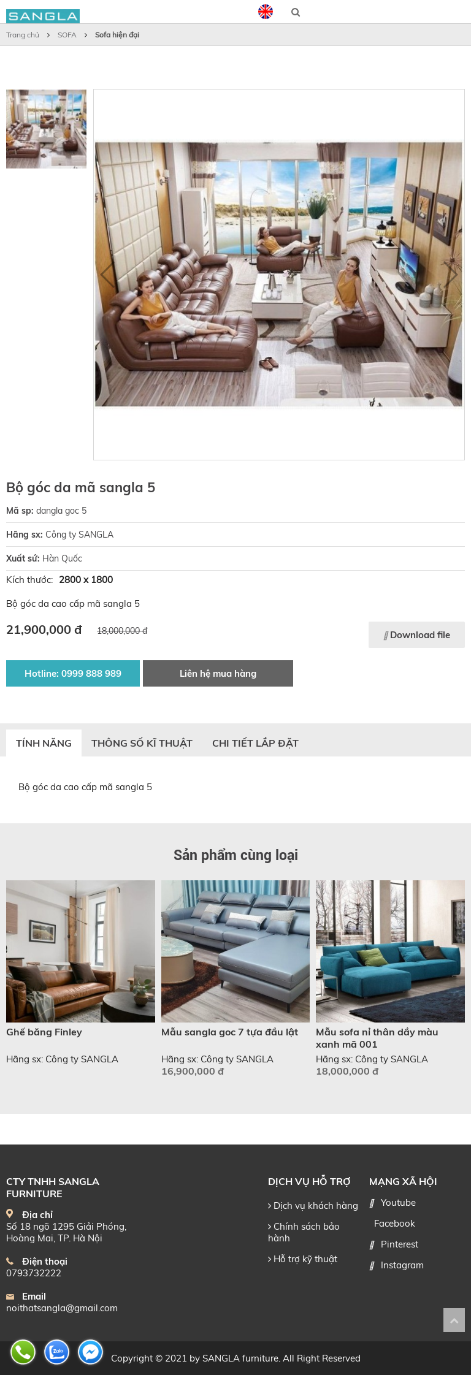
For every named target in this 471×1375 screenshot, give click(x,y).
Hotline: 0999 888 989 (73, 673)
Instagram (402, 1265)
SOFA (67, 34)
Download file (416, 635)
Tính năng (44, 743)
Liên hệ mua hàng (218, 673)
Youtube (398, 1202)
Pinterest (399, 1244)
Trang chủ (22, 34)
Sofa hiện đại (117, 34)
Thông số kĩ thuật (142, 743)
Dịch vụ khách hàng (313, 1205)
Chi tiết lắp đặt (255, 743)
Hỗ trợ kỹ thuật (302, 1259)
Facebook (394, 1223)
